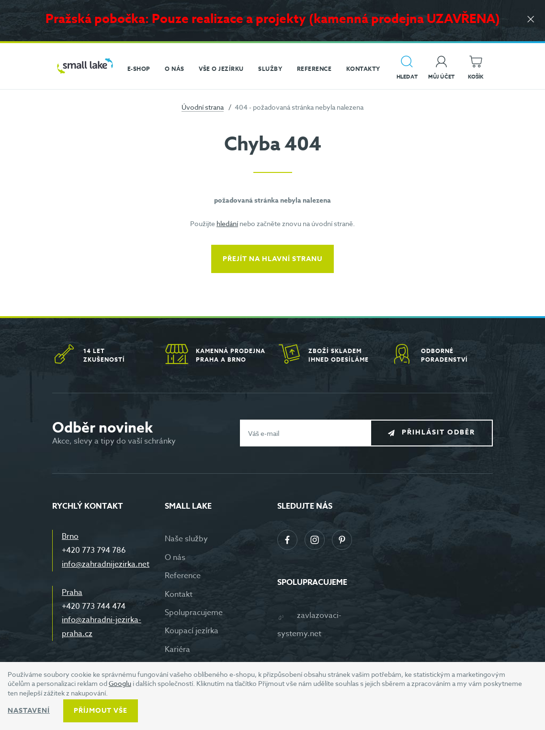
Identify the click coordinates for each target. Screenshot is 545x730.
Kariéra (177, 649)
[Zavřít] (530, 19)
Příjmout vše (100, 711)
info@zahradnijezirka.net (105, 564)
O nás (175, 557)
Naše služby (186, 539)
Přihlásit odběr (438, 433)
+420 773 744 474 (93, 606)
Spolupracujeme (194, 612)
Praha (72, 592)
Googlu (120, 683)
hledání (227, 223)
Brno (70, 536)
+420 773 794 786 (94, 550)
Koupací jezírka (191, 631)
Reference (183, 576)
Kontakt (179, 594)
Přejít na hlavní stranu (272, 259)
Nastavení (29, 711)
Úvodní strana (203, 107)
